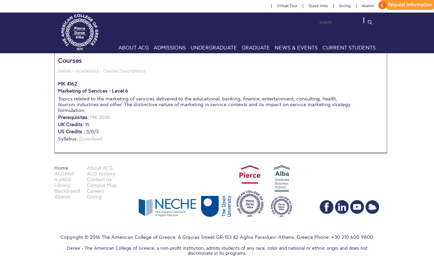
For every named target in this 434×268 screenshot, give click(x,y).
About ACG (133, 48)
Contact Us (99, 180)
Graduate (256, 48)
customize (405, 5)
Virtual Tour (287, 6)
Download (90, 139)
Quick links (318, 6)
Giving (345, 6)
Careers (95, 191)
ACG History (101, 174)
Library (62, 185)
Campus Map (102, 185)
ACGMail (64, 174)
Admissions (170, 48)
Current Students (349, 48)
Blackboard (67, 191)
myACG (63, 180)
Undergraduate (214, 48)
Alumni (368, 6)
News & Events (296, 48)
